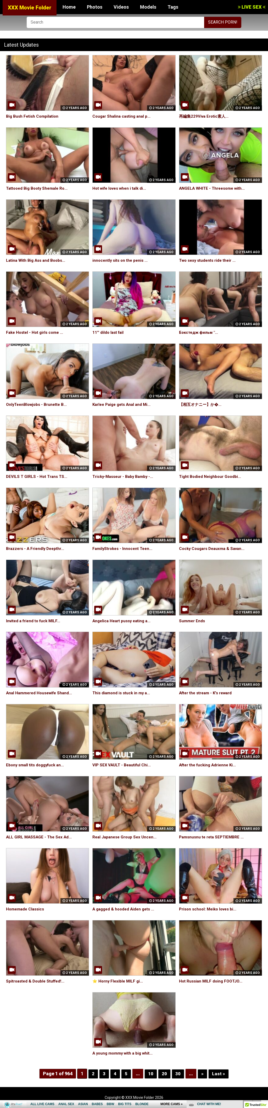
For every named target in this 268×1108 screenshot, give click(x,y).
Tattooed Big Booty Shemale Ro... (39, 188)
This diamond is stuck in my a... (122, 692)
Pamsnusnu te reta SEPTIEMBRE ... (213, 836)
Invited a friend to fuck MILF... (35, 620)
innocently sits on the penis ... (121, 260)
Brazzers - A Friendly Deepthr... (37, 548)
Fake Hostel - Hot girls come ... (36, 332)
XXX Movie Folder (29, 7)
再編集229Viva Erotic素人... (205, 116)
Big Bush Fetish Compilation (33, 116)
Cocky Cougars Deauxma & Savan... (214, 548)
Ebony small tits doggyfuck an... (37, 764)
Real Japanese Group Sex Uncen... (126, 836)
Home (69, 7)
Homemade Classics (26, 909)
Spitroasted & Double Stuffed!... (37, 981)
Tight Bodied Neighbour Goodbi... (211, 476)
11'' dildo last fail (108, 332)
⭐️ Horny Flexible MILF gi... (118, 981)
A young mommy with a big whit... (124, 1053)
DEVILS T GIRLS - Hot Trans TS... (37, 476)
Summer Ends (192, 620)
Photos (94, 7)
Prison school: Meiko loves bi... (210, 909)
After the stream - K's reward (208, 692)
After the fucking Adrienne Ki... (209, 764)
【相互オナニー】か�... (201, 404)
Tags (173, 7)
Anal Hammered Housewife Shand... (41, 692)
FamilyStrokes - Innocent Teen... (124, 548)
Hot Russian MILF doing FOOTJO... (212, 981)
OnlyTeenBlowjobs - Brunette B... (38, 404)
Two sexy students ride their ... (209, 260)
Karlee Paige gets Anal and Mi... (123, 404)
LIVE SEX (251, 7)
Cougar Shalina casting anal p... (123, 116)
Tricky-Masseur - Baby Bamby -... (124, 476)
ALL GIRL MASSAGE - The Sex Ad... (40, 836)
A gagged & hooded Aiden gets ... (125, 909)
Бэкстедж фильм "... (199, 332)
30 (178, 1073)
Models (148, 7)
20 (164, 1073)
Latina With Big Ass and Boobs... (37, 260)
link (263, 1026)
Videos (121, 7)
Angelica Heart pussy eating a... (123, 620)
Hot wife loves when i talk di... (121, 188)
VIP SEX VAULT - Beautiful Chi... (122, 764)
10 (150, 1073)
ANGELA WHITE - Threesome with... (214, 188)
